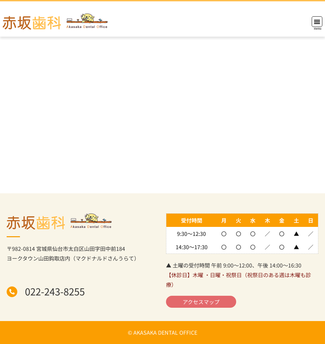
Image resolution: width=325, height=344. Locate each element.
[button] (317, 21)
